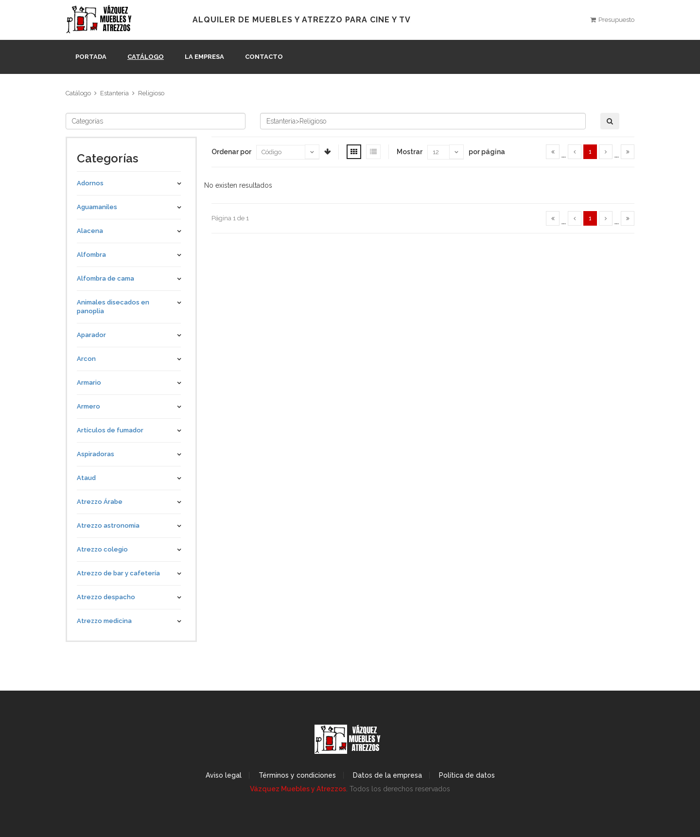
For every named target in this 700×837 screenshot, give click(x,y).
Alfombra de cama (105, 278)
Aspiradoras (95, 454)
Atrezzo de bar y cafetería (118, 573)
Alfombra (91, 254)
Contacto (264, 56)
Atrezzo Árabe (99, 501)
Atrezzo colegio (102, 549)
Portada (90, 56)
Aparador (91, 334)
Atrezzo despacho (106, 597)
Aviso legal (224, 775)
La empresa (204, 56)
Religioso (151, 93)
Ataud (86, 477)
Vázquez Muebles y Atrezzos (298, 789)
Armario (89, 382)
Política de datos (467, 775)
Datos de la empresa (387, 775)
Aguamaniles (97, 207)
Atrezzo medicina (104, 620)
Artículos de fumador (110, 430)
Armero (88, 406)
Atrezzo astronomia (108, 525)
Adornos (90, 183)
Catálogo (145, 56)
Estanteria (114, 93)
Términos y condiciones (297, 775)
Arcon (86, 358)
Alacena (90, 230)
